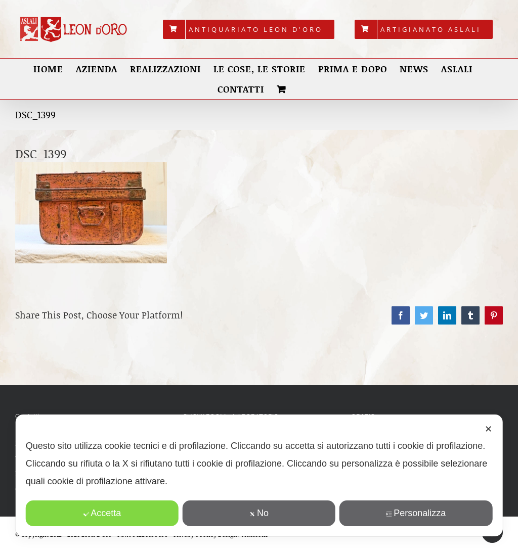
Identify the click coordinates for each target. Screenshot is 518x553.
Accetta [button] (102, 513)
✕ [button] (488, 429)
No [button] (259, 513)
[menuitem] (248, 29)
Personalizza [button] (416, 513)
